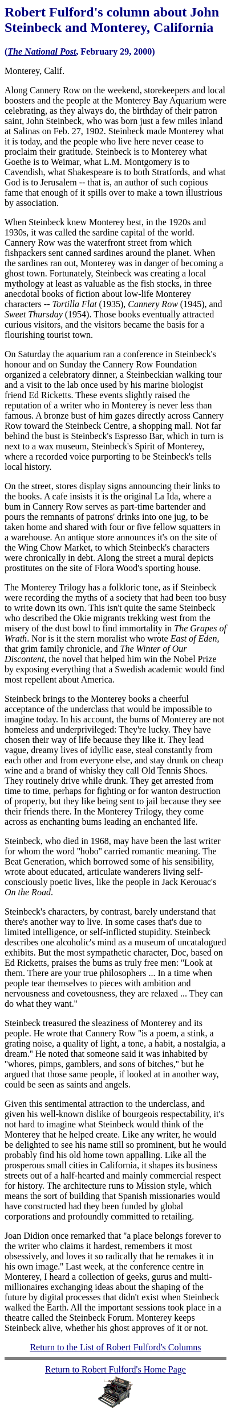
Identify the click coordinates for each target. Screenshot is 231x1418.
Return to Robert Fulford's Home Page (115, 1369)
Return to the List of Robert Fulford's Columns (115, 1347)
